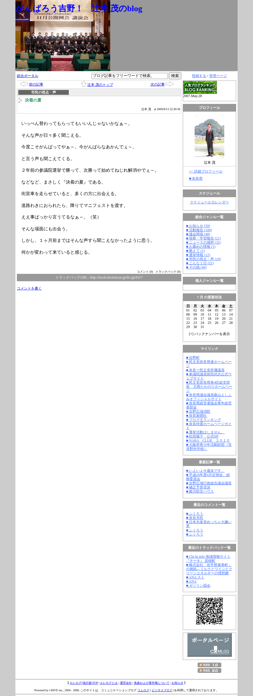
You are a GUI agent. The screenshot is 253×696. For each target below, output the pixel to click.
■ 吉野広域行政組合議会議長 (209, 483)
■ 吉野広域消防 (198, 411)
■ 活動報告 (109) (199, 230)
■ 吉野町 (193, 358)
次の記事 (157, 84)
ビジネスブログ (162, 690)
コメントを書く (29, 288)
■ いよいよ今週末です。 (205, 471)
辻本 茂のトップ (100, 85)
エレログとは (109, 682)
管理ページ (218, 76)
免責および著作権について (151, 682)
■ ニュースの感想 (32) (203, 242)
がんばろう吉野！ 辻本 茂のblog (78, 8)
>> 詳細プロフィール (205, 171)
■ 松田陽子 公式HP (202, 436)
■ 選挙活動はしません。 (205, 432)
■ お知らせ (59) (198, 226)
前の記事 (36, 84)
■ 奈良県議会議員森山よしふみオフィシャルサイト (209, 397)
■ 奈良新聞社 (196, 416)
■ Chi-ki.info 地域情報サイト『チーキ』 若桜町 (208, 558)
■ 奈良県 (196, 178)
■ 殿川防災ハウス (200, 491)
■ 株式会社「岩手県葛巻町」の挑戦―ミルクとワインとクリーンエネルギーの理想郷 (209, 569)
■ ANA (191, 581)
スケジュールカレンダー (209, 202)
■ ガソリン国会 (198, 586)
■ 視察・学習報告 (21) (203, 238)
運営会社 (126, 682)
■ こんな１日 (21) (200, 263)
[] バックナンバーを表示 (209, 334)
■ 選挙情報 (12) (198, 255)
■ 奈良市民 (194, 518)
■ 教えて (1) (195, 251)
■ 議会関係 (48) (198, 234)
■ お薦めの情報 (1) (200, 247)
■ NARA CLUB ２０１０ (208, 440)
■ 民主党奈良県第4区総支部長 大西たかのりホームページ (209, 386)
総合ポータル (27, 76)
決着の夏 (33, 100)
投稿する (199, 76)
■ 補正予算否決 (198, 487)
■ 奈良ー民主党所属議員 (205, 370)
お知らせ (177, 682)
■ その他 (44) (196, 267)
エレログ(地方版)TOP (84, 682)
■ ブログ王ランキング (203, 420)
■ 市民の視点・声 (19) (203, 259)
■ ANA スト (195, 577)
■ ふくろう (194, 514)
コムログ (143, 690)
